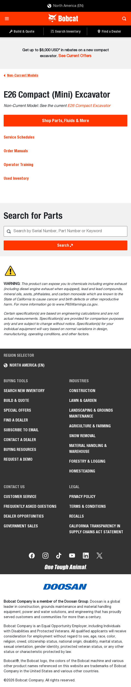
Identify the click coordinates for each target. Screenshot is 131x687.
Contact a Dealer (20, 439)
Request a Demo (18, 459)
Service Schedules (19, 137)
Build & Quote (16, 400)
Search (65, 245)
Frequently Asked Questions (30, 506)
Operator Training (18, 164)
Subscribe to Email (21, 430)
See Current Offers (74, 56)
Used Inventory (16, 178)
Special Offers (17, 410)
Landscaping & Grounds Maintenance (91, 413)
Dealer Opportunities (24, 516)
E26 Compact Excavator (88, 106)
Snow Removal (82, 435)
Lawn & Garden (83, 400)
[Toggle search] (123, 18)
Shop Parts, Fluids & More (65, 120)
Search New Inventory (24, 390)
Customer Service (20, 496)
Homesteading (82, 471)
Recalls (76, 516)
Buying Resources (20, 449)
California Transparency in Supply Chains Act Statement (96, 529)
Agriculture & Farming (90, 426)
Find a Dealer (16, 420)
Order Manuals (16, 151)
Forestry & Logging (87, 461)
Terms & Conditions (87, 506)
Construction (82, 390)
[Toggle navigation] (8, 18)
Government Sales (21, 526)
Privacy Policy (82, 496)
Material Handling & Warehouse (88, 448)
